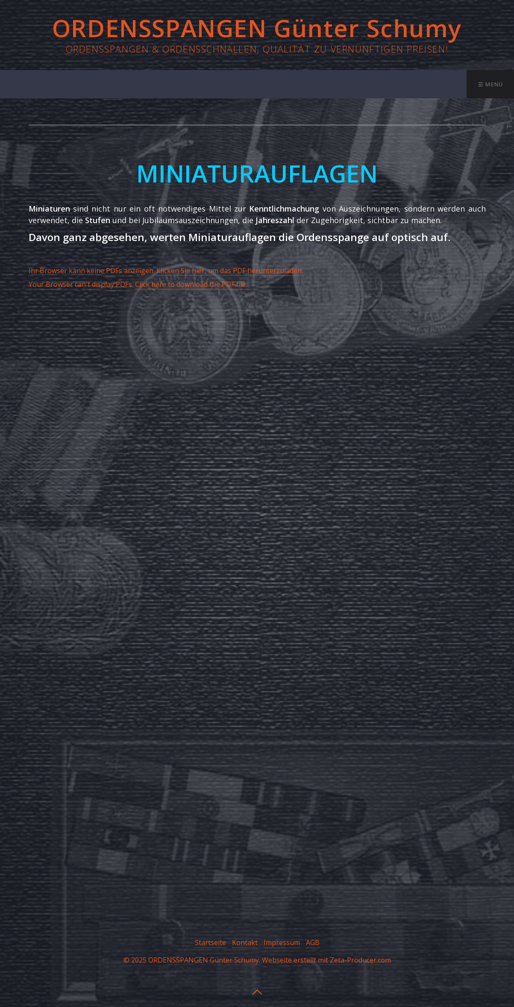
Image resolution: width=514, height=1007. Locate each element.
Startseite (74, 84)
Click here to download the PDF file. (191, 284)
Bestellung (388, 84)
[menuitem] (74, 84)
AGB (313, 942)
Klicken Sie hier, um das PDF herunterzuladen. (229, 270)
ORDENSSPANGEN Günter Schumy (257, 28)
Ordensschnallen (227, 84)
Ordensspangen (142, 84)
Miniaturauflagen (316, 84)
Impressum (282, 942)
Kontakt (444, 84)
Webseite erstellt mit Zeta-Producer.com (326, 960)
